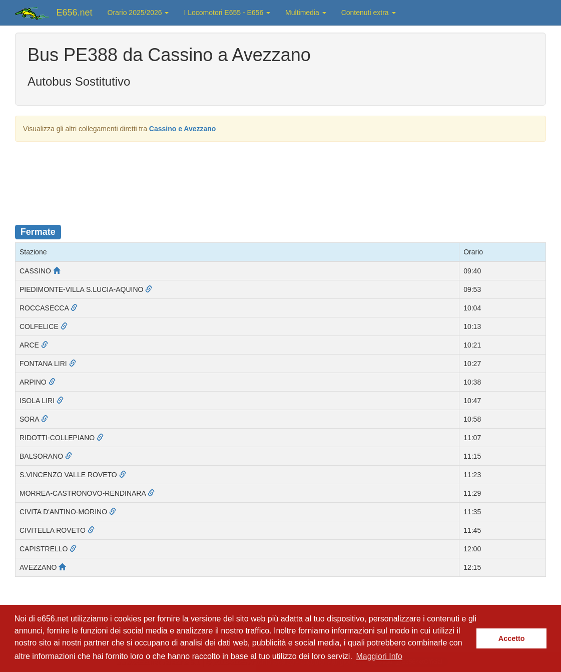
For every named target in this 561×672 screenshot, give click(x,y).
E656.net (75, 13)
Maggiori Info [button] (379, 656)
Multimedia (305, 13)
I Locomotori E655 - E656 (227, 13)
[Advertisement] (281, 176)
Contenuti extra (368, 13)
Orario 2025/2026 (138, 13)
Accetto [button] (511, 638)
